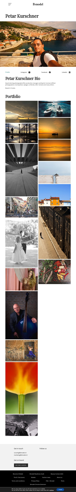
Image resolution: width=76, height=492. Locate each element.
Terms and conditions (18, 481)
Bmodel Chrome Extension (38, 484)
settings (51, 490)
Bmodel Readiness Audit (37, 474)
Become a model (21, 465)
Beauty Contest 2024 (57, 474)
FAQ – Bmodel (50, 481)
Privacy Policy (35, 481)
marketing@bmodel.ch (21, 455)
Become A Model (18, 474)
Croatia (7, 72)
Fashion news (46, 477)
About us (59, 477)
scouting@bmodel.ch (20, 453)
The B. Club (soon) (19, 477)
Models (33, 477)
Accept (60, 489)
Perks (62, 481)
